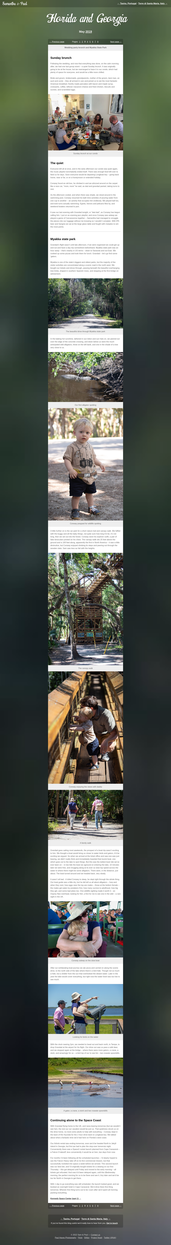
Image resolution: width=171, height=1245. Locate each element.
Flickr (80, 1238)
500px (86, 1238)
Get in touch (112, 1223)
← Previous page (56, 42)
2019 (88, 31)
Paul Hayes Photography (65, 1238)
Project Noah (96, 1238)
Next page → (116, 42)
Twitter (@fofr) (110, 1238)
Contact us (95, 1235)
